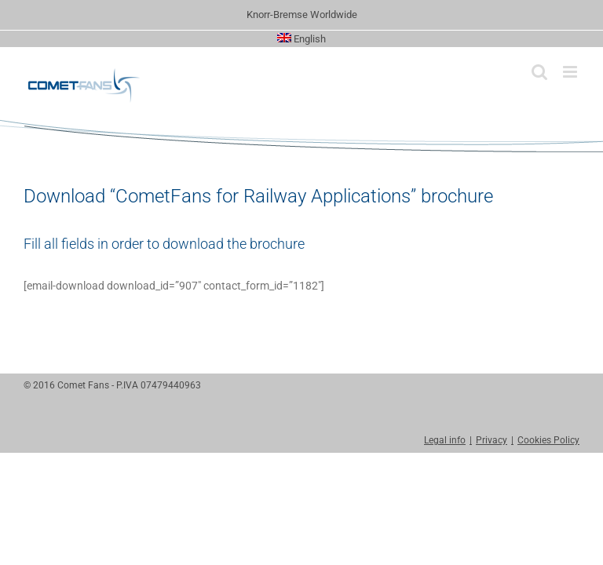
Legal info (445, 440)
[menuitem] (302, 39)
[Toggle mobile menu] (571, 72)
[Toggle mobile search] (539, 72)
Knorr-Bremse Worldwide (302, 14)
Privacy (491, 440)
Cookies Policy (548, 440)
